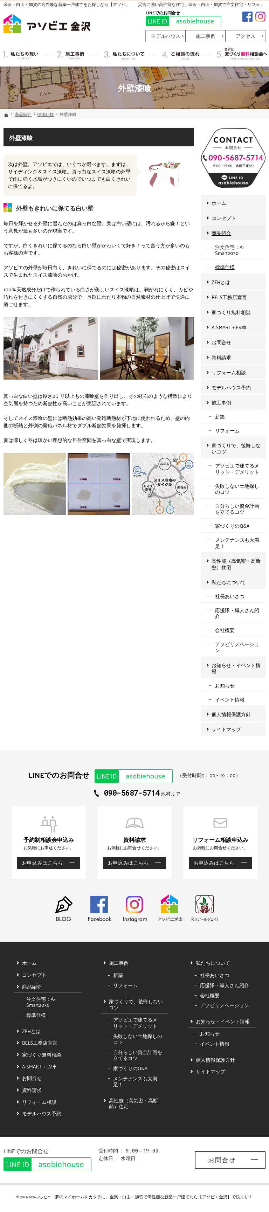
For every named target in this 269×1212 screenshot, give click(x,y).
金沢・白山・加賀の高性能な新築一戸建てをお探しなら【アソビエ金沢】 (73, 4)
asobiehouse (180, 21)
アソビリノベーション (237, 647)
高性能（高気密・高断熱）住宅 (236, 564)
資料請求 (221, 357)
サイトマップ (226, 729)
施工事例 (221, 402)
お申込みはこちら (40, 862)
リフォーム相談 (229, 372)
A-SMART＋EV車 (229, 327)
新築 (220, 416)
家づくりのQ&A (232, 525)
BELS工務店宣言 (229, 297)
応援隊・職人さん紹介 (237, 613)
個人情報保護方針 (231, 714)
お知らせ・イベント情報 (236, 668)
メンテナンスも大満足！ (237, 542)
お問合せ (221, 342)
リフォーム (227, 430)
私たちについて (229, 582)
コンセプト (224, 218)
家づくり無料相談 (231, 312)
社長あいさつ (229, 596)
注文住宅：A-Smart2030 (229, 250)
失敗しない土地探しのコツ (237, 489)
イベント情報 (229, 699)
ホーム (219, 203)
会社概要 (225, 630)
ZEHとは (221, 282)
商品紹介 (221, 233)
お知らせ (225, 685)
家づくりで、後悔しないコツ (236, 448)
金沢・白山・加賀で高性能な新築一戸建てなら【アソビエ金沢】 (171, 1196)
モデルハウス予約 (231, 387)
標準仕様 (225, 267)
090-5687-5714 (131, 793)
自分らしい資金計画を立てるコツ (237, 509)
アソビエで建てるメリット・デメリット (237, 468)
